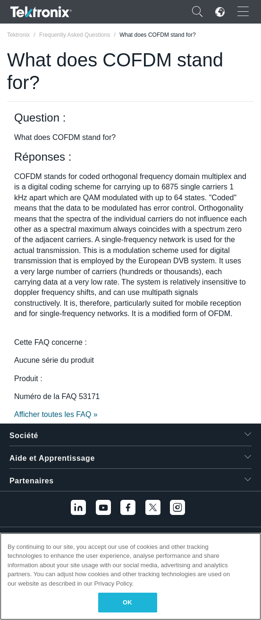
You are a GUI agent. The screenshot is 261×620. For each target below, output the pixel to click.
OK (127, 602)
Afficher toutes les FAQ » (56, 414)
